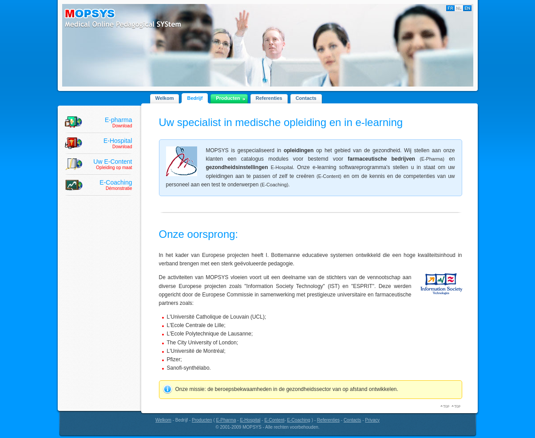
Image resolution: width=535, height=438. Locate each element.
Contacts (306, 98)
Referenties (269, 98)
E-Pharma (226, 420)
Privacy (372, 420)
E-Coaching (298, 420)
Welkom (164, 98)
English (467, 8)
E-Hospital (250, 420)
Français (450, 8)
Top (456, 406)
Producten (228, 98)
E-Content (274, 420)
